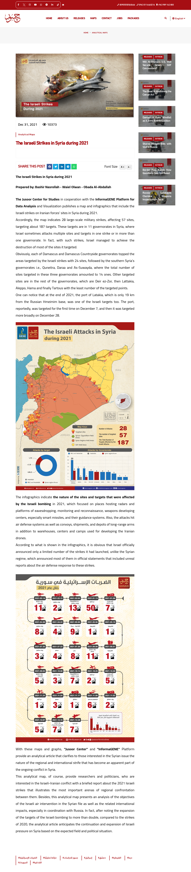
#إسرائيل (88, 858)
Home (49, 18)
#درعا (129, 858)
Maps (93, 18)
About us (62, 18)
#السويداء (22, 862)
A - (129, 167)
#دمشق (102, 858)
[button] (173, 18)
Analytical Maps (99, 33)
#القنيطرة (116, 858)
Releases (79, 18)
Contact (107, 18)
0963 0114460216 (146, 4)
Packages (133, 18)
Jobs (119, 18)
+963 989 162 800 (165, 4)
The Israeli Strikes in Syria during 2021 (52, 143)
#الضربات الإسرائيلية (27, 858)
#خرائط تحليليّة (49, 858)
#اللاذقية (37, 862)
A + (122, 167)
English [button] (180, 18)
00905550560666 (126, 4)
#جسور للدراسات (70, 858)
